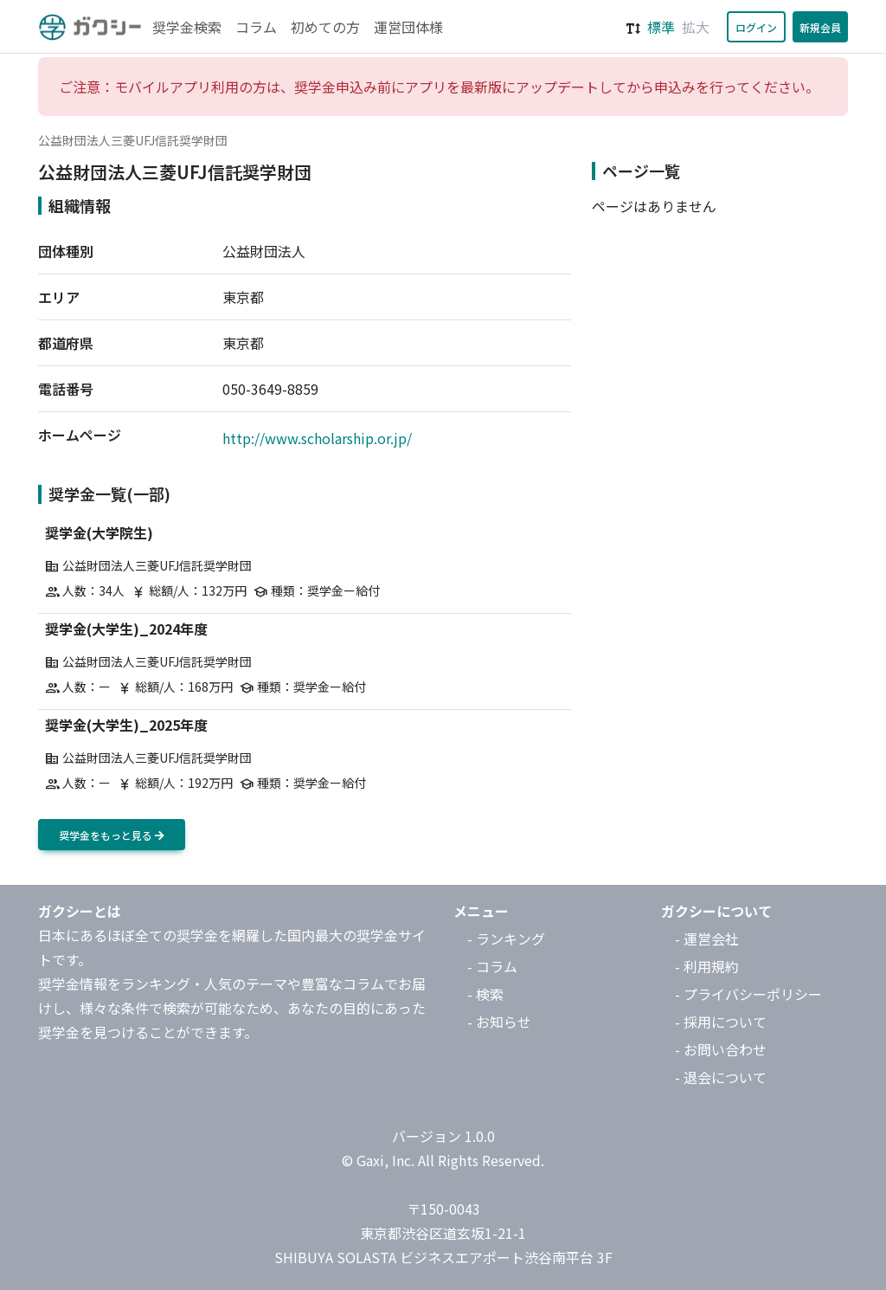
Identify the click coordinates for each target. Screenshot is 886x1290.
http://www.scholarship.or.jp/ (317, 438)
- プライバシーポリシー (748, 994)
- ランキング (506, 938)
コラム (256, 26)
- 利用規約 (707, 966)
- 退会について (721, 1077)
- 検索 (485, 994)
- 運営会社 (707, 938)
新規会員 (820, 27)
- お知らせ (499, 1021)
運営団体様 (408, 26)
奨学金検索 (187, 26)
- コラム (492, 966)
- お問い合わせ (721, 1049)
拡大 (695, 26)
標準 (661, 26)
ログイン (756, 27)
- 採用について (721, 1021)
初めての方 (325, 26)
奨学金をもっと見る (111, 835)
